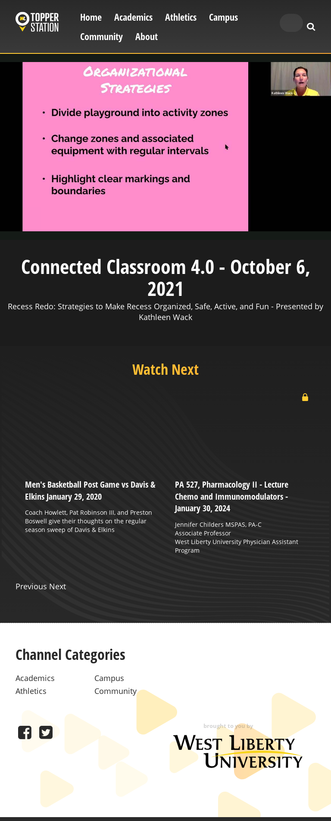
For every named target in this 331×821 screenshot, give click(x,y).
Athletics (181, 17)
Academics (133, 17)
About (146, 36)
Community (101, 36)
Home (91, 17)
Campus (223, 17)
